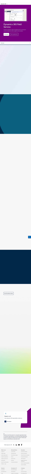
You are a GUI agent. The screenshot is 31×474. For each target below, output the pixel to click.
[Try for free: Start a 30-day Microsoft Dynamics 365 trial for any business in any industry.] (6, 34)
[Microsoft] (15, 0)
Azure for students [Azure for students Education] (23, 464)
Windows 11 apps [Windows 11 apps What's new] (3, 463)
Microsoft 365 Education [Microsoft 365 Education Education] (24, 456)
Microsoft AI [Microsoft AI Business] (3, 469)
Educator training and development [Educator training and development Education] (24, 461)
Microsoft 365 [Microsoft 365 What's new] (3, 460)
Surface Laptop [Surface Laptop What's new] (3, 453)
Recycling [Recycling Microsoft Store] (12, 460)
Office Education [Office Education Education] (23, 458)
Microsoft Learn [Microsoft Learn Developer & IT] (13, 471)
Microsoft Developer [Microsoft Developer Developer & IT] (14, 469)
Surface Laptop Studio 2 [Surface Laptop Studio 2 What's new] (4, 455)
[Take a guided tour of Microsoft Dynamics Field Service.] (14, 34)
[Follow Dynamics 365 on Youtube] (19, 445)
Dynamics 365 (3, 3)
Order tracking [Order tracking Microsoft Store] (13, 458)
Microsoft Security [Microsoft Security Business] (3, 471)
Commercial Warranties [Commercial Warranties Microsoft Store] (14, 462)
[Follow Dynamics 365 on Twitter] (14, 445)
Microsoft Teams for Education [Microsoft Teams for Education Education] (25, 455)
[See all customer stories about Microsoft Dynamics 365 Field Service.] (9, 293)
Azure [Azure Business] (2, 473)
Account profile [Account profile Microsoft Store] (13, 451)
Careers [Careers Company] (22, 469)
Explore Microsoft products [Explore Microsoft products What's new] (5, 462)
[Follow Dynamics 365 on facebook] (21, 445)
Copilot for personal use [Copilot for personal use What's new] (4, 458)
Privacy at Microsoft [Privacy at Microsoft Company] (23, 471)
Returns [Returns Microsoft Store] (12, 456)
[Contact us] (29, 237)
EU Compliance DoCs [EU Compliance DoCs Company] (24, 473)
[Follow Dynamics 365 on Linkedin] (16, 445)
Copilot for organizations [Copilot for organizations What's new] (4, 456)
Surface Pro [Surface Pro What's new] (2, 451)
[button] (15, 15)
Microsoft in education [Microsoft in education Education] (24, 451)
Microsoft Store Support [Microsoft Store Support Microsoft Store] (14, 455)
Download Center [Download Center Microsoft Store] (13, 453)
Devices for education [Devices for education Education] (24, 453)
